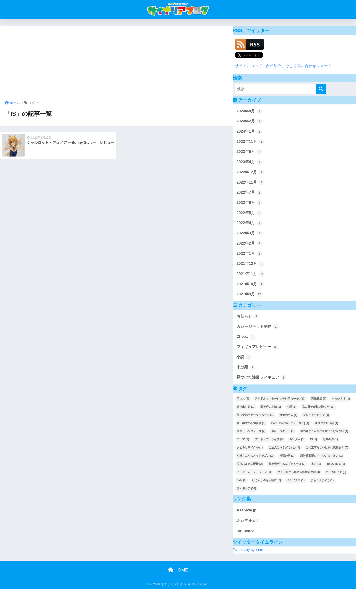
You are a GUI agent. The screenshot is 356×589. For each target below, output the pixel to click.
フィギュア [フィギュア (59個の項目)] (246, 488)
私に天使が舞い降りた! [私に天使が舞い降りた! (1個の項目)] (318, 406)
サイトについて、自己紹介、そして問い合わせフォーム (283, 66)
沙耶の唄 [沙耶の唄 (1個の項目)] (287, 455)
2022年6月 (249, 203)
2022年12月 (250, 172)
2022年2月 (249, 243)
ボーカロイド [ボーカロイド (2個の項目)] (336, 472)
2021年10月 (250, 284)
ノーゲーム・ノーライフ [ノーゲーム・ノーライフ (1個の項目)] (254, 472)
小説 (244, 357)
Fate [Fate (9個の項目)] (242, 480)
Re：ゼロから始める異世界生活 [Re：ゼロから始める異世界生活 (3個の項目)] (298, 472)
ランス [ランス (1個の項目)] (243, 398)
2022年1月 (249, 253)
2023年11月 (250, 141)
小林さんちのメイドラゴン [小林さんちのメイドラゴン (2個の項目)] (255, 455)
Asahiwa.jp (246, 510)
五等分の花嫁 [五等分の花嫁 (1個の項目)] (270, 406)
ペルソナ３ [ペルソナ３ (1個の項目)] (341, 398)
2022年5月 (249, 213)
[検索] (321, 89)
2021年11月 (250, 274)
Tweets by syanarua (250, 550)
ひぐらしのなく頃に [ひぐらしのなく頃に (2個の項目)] (266, 480)
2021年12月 (250, 264)
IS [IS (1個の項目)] (313, 439)
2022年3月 (249, 233)
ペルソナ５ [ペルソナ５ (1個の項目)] (296, 480)
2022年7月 (249, 192)
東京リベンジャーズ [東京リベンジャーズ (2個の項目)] (251, 431)
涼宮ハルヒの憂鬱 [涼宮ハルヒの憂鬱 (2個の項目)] (250, 463)
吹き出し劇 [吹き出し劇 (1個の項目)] (245, 406)
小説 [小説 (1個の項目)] (291, 406)
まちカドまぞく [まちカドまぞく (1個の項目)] (322, 480)
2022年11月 (250, 182)
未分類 (245, 367)
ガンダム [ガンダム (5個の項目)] (296, 439)
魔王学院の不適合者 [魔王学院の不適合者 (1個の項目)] (251, 423)
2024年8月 (249, 111)
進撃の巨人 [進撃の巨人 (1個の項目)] (288, 415)
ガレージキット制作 (257, 326)
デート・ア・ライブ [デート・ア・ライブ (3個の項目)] (269, 439)
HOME (178, 569)
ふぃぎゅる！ (248, 520)
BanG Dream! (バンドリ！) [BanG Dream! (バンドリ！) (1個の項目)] (290, 423)
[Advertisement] (116, 65)
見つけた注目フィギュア (261, 377)
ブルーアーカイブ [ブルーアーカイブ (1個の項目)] (316, 415)
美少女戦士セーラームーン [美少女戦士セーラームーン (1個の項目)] (255, 415)
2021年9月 (249, 294)
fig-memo (245, 530)
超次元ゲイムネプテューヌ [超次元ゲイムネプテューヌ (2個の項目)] (287, 463)
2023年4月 (249, 162)
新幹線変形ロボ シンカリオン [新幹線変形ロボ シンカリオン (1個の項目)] (321, 455)
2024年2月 (249, 121)
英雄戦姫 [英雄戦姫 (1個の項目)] (318, 398)
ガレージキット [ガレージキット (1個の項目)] (283, 431)
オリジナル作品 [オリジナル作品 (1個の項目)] (326, 423)
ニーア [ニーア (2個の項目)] (243, 439)
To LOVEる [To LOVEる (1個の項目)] (336, 463)
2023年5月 (249, 152)
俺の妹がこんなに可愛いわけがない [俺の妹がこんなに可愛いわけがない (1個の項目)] (324, 431)
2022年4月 (249, 223)
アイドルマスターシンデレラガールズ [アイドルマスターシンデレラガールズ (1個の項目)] (280, 398)
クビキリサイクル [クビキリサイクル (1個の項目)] (250, 447)
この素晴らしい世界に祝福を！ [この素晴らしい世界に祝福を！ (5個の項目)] (327, 447)
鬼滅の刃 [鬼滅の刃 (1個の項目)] (330, 439)
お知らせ (247, 316)
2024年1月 (249, 131)
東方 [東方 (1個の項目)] (316, 463)
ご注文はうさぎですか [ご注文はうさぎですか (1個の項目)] (284, 447)
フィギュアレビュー (257, 347)
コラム (245, 337)
